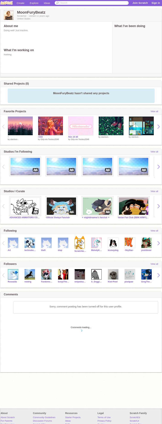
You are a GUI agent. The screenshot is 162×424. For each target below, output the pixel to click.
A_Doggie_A (97, 282)
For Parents (6, 421)
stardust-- (14, 139)
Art (9, 250)
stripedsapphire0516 (80, 282)
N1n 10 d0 (73, 137)
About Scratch (8, 417)
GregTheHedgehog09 (147, 282)
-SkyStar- (129, 250)
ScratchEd (135, 417)
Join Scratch (140, 2)
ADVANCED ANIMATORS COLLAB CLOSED (24, 217)
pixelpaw (129, 282)
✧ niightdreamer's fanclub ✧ (96, 217)
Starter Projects (73, 417)
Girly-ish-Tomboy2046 (50, 139)
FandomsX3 (47, 282)
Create (20, 3)
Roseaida (12, 282)
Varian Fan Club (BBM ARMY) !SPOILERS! (133, 217)
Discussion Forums (42, 421)
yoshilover (146, 250)
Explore (34, 3)
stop (60, 250)
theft (43, 250)
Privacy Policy (104, 421)
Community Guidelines (44, 417)
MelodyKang (97, 250)
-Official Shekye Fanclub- (58, 217)
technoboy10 (30, 250)
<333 (40, 137)
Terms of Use (104, 417)
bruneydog (113, 250)
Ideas (47, 3)
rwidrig (27, 282)
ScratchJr (134, 421)
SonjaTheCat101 (63, 282)
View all (154, 111)
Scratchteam (80, 251)
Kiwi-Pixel (113, 282)
